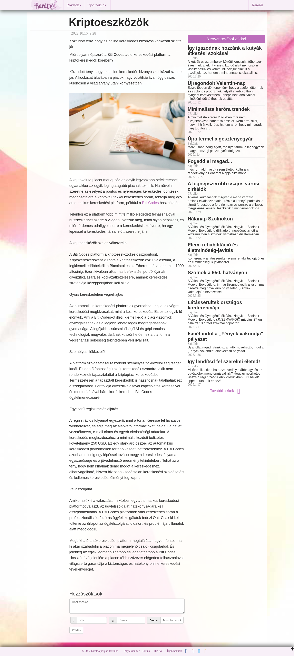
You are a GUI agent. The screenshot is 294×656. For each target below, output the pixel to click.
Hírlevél (158, 651)
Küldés (76, 630)
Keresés (257, 5)
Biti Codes (150, 203)
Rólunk (145, 651)
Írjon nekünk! (97, 5)
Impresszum (131, 651)
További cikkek (226, 391)
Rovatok (74, 5)
